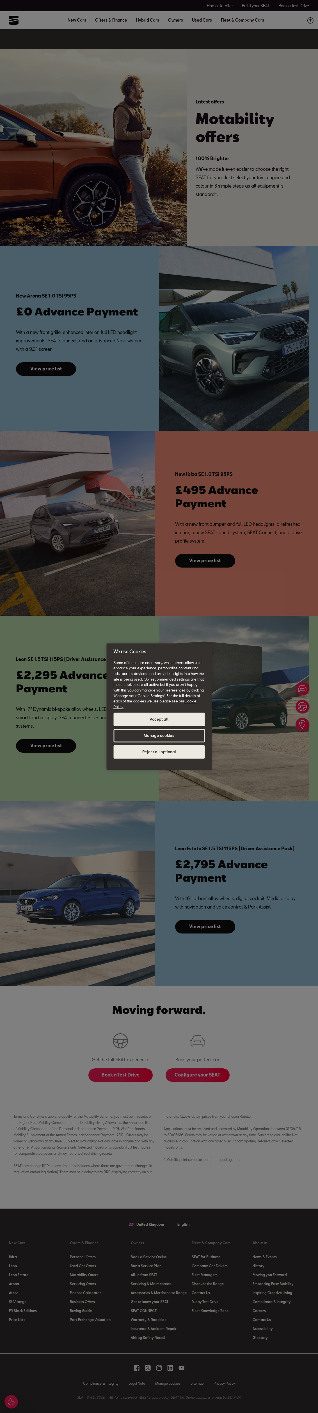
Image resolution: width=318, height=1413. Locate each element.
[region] (159, 706)
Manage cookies (159, 735)
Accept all (159, 719)
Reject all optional (159, 752)
